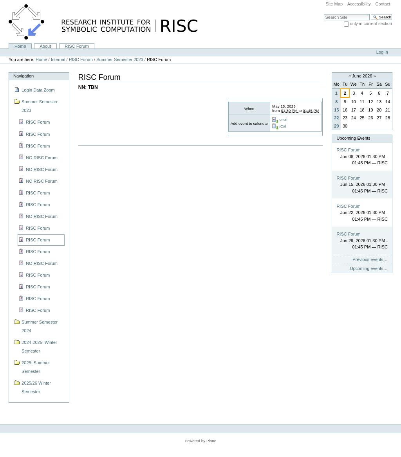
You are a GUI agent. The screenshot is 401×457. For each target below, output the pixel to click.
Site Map (334, 4)
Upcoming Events (353, 138)
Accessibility (359, 4)
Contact (382, 4)
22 (336, 117)
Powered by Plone (201, 441)
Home (20, 46)
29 (336, 126)
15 (336, 110)
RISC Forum (77, 46)
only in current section (371, 23)
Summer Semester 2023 (119, 59)
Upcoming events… (369, 268)
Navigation (23, 76)
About (45, 46)
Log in (382, 52)
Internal (58, 59)
